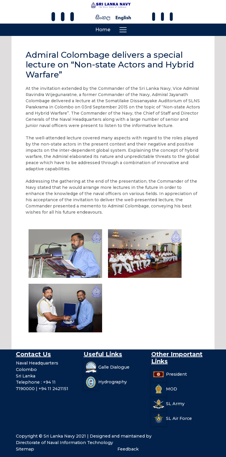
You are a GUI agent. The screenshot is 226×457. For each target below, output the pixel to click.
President (176, 374)
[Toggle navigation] (123, 29)
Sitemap (25, 449)
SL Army (175, 403)
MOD (171, 389)
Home (102, 29)
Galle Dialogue (113, 367)
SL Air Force (179, 418)
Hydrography (112, 382)
